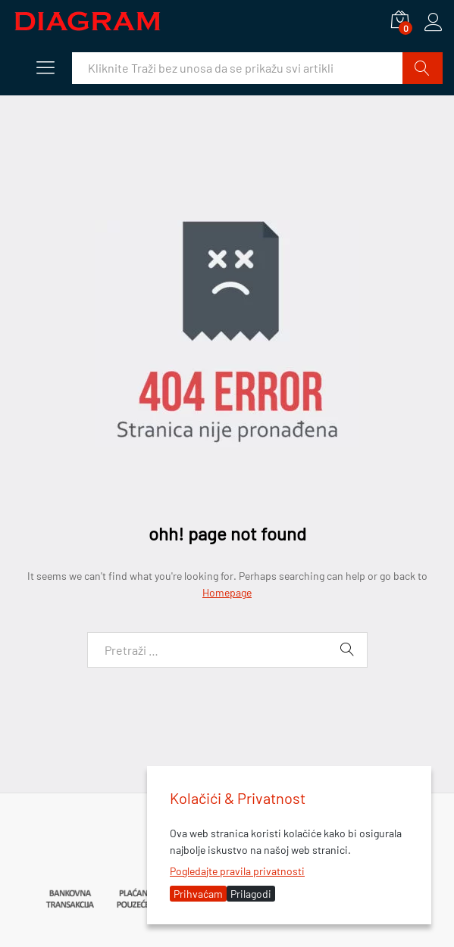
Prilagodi (250, 893)
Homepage (227, 592)
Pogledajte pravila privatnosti (237, 870)
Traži (422, 68)
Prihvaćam (198, 893)
